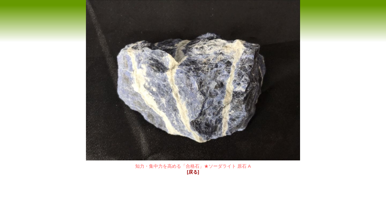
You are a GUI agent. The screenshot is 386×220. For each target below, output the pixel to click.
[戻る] (193, 171)
